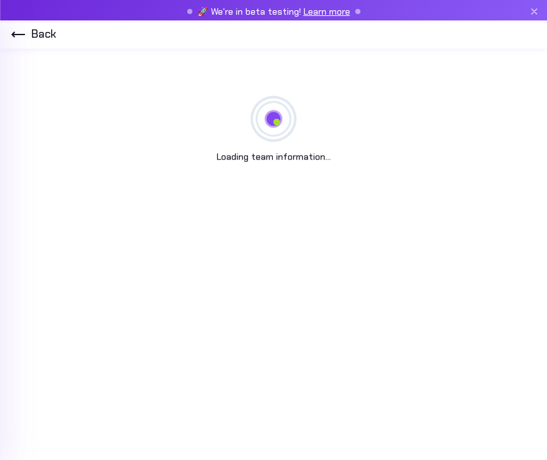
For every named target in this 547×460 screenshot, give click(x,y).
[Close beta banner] (534, 11)
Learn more (327, 11)
